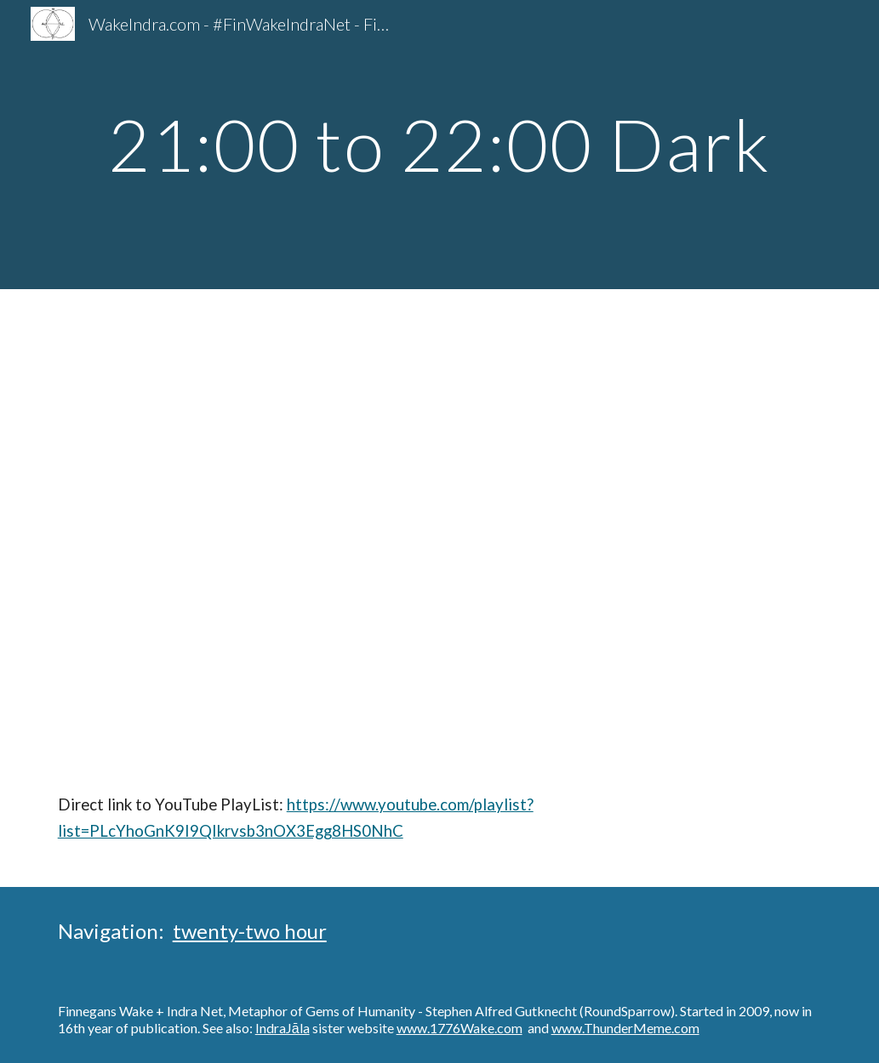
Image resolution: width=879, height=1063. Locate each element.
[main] (440, 144)
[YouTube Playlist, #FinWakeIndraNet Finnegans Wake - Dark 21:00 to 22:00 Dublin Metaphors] (440, 527)
